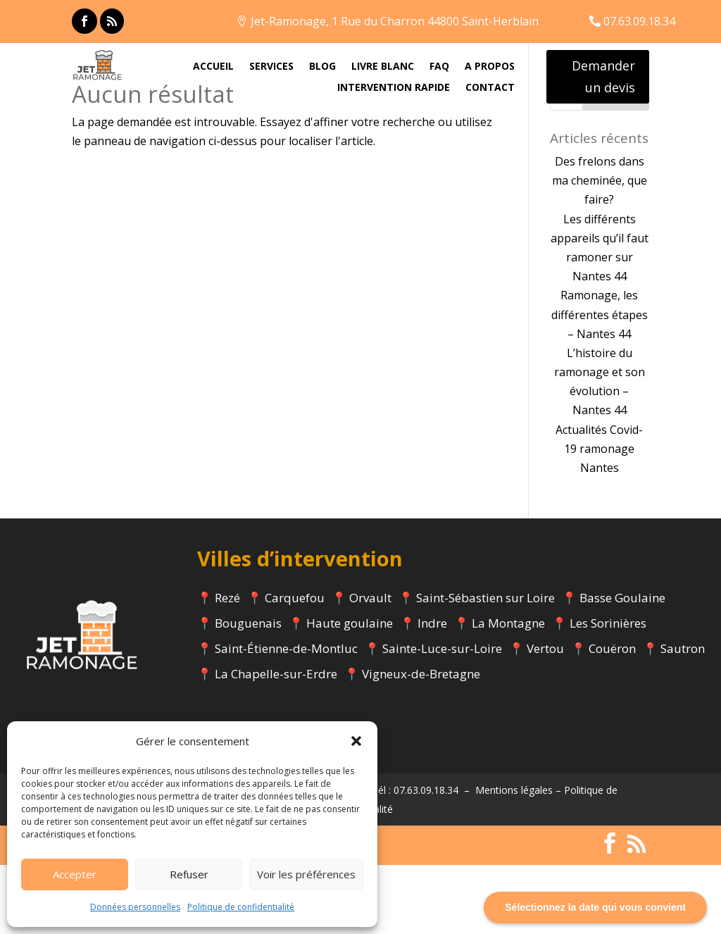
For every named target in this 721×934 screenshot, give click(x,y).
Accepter (74, 874)
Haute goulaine (349, 692)
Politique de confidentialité (240, 907)
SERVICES (271, 67)
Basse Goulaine (622, 667)
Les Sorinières (608, 692)
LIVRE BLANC (382, 67)
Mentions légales (514, 858)
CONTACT (490, 88)
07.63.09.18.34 (639, 21)
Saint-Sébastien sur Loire (485, 667)
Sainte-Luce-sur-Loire (442, 717)
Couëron (612, 717)
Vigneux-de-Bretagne (421, 743)
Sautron (682, 717)
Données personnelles (135, 907)
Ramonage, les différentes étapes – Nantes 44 (599, 383)
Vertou (545, 717)
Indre (432, 692)
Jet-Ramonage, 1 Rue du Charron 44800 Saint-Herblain (395, 21)
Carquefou (295, 667)
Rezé (227, 667)
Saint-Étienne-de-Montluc (286, 717)
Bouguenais (248, 692)
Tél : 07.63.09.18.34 (415, 858)
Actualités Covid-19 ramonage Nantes (599, 517)
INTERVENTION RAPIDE (393, 88)
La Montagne (508, 692)
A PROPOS (490, 67)
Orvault (370, 667)
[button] (356, 741)
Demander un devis (603, 76)
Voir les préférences (306, 874)
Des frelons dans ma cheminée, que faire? (599, 249)
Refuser (189, 874)
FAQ (439, 67)
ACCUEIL (213, 67)
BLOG (322, 67)
